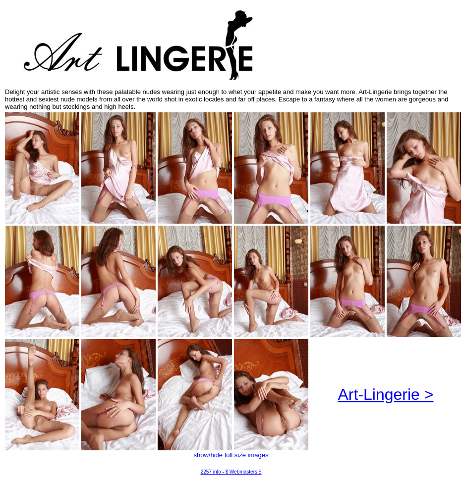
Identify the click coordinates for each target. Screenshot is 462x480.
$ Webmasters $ (244, 472)
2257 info (211, 472)
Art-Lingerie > (386, 394)
